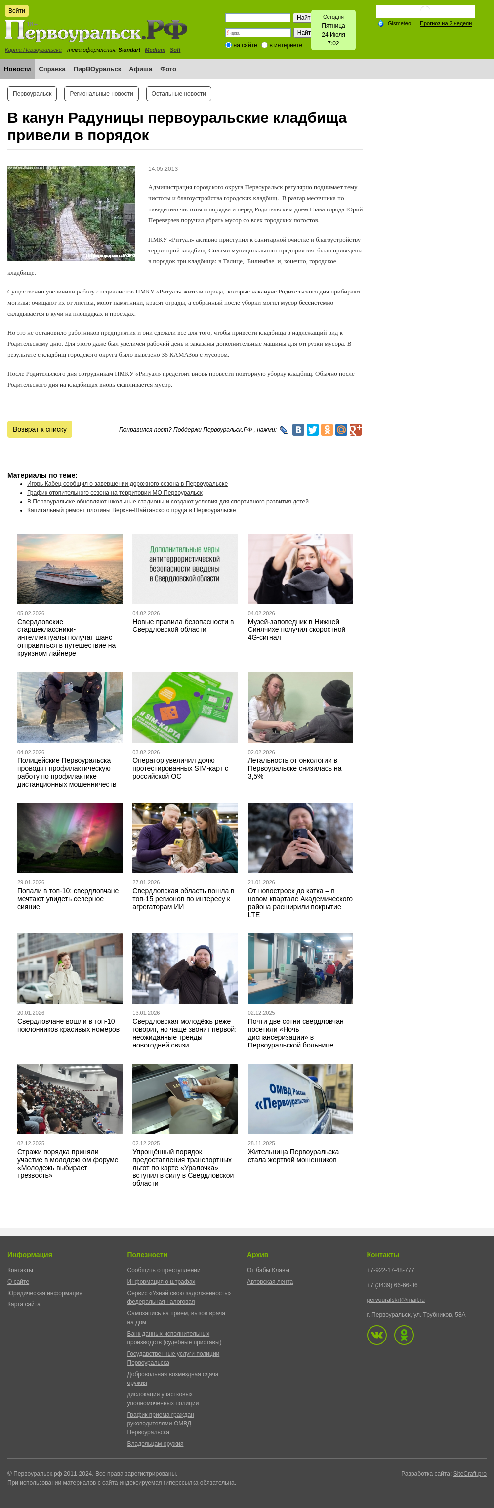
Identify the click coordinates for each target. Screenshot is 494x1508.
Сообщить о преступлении (164, 1270)
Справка (52, 69)
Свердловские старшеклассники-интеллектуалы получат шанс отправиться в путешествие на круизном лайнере (66, 637)
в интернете (285, 45)
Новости (17, 69)
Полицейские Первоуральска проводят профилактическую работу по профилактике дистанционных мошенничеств (66, 772)
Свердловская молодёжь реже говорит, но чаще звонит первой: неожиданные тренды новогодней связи (184, 1033)
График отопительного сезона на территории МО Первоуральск (115, 492)
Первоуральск (32, 93)
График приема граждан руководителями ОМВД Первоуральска (160, 1423)
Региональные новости (101, 93)
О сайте (18, 1281)
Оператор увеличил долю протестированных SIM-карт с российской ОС (180, 768)
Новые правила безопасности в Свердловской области (183, 625)
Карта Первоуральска (33, 50)
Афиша (140, 69)
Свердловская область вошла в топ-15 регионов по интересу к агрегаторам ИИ (183, 899)
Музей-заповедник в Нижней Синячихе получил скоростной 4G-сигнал (297, 629)
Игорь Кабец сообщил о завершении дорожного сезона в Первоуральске (127, 483)
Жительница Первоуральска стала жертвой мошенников (293, 1156)
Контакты (20, 1270)
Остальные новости (179, 93)
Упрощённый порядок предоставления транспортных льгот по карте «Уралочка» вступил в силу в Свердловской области (183, 1167)
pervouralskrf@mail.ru (396, 1300)
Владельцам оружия (155, 1443)
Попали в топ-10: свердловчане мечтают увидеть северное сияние (68, 899)
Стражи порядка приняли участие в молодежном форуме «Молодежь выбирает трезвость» (68, 1163)
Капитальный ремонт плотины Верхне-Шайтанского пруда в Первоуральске (131, 510)
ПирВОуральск (98, 69)
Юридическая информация (44, 1293)
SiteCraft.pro (470, 1473)
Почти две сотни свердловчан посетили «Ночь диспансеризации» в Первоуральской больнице (296, 1033)
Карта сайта (24, 1304)
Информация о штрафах (161, 1281)
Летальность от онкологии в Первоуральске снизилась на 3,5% (295, 768)
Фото (168, 69)
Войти (16, 10)
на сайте (245, 45)
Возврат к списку (40, 429)
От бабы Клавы (268, 1270)
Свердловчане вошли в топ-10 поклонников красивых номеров (68, 1025)
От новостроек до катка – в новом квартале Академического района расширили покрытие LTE (300, 903)
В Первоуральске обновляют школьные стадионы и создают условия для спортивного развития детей (168, 501)
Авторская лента (270, 1281)
